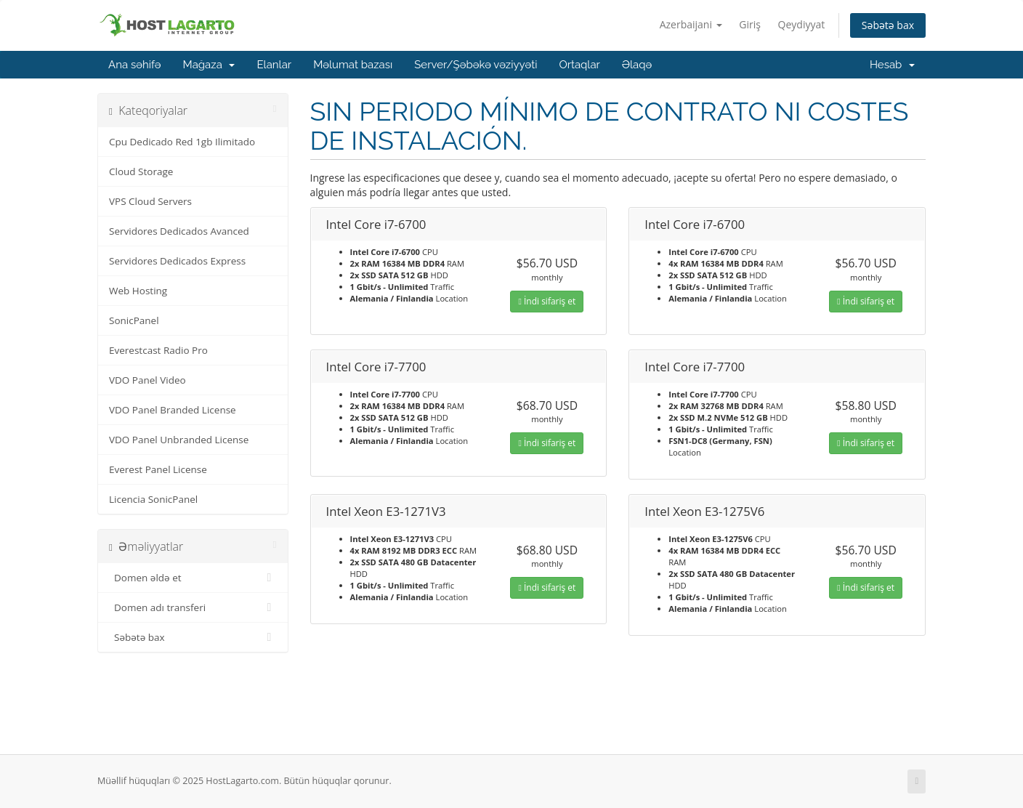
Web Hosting (138, 290)
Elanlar (273, 64)
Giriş (750, 24)
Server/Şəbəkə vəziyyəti (475, 64)
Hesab (892, 64)
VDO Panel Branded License (172, 409)
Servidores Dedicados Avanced (179, 231)
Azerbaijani (691, 24)
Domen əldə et (193, 577)
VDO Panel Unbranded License (178, 439)
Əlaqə (637, 64)
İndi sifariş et (546, 301)
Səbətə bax (888, 25)
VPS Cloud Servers (150, 201)
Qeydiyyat (801, 24)
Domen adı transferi (193, 607)
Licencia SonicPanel (153, 499)
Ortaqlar (579, 64)
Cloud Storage (141, 171)
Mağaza (209, 64)
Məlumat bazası (352, 64)
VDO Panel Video (147, 380)
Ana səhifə (134, 64)
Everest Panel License (158, 469)
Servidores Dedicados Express (177, 260)
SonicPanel (134, 320)
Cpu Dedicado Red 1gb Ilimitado (182, 141)
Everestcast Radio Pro (158, 350)
